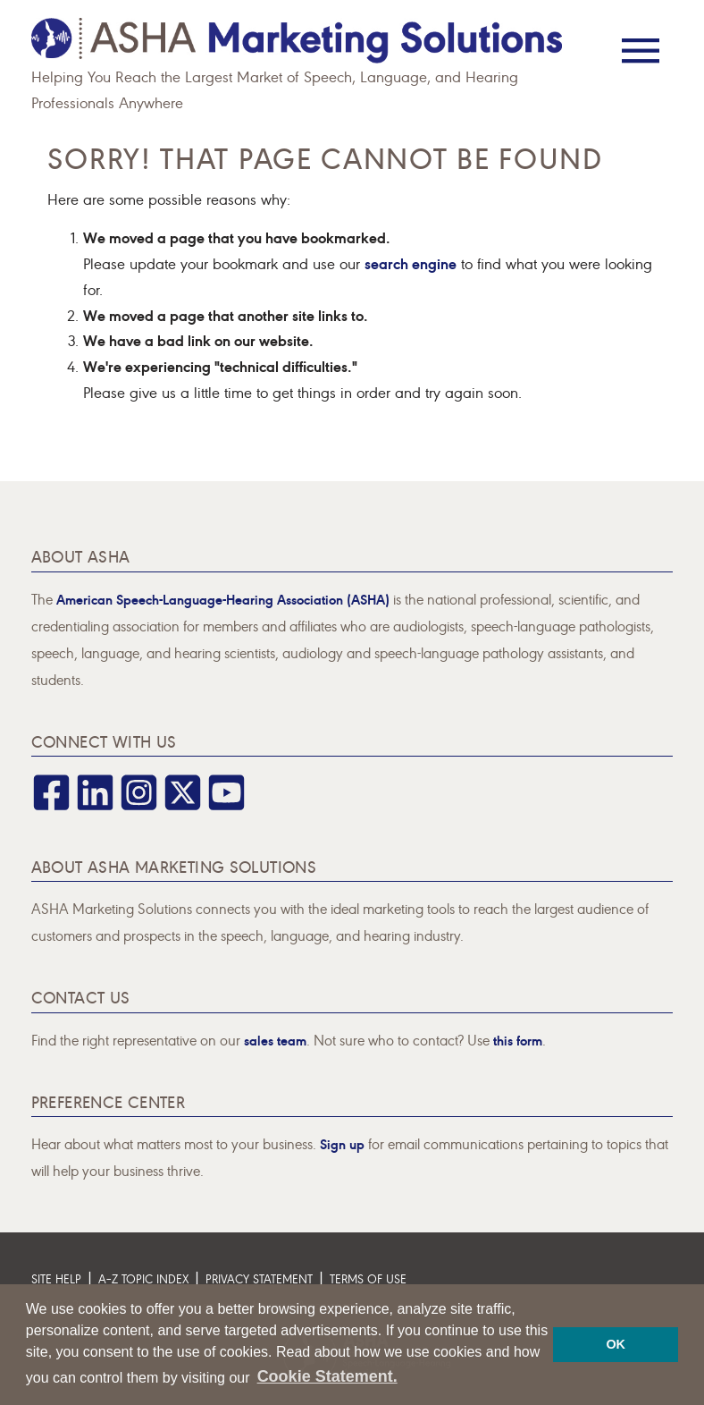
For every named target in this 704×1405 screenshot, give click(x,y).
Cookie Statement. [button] (327, 1376)
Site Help (56, 1278)
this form (517, 1039)
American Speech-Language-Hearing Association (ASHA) (223, 598)
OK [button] (615, 1344)
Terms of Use (368, 1278)
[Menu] (640, 38)
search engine (411, 262)
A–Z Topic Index (143, 1278)
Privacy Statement (259, 1278)
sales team (275, 1039)
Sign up (342, 1143)
